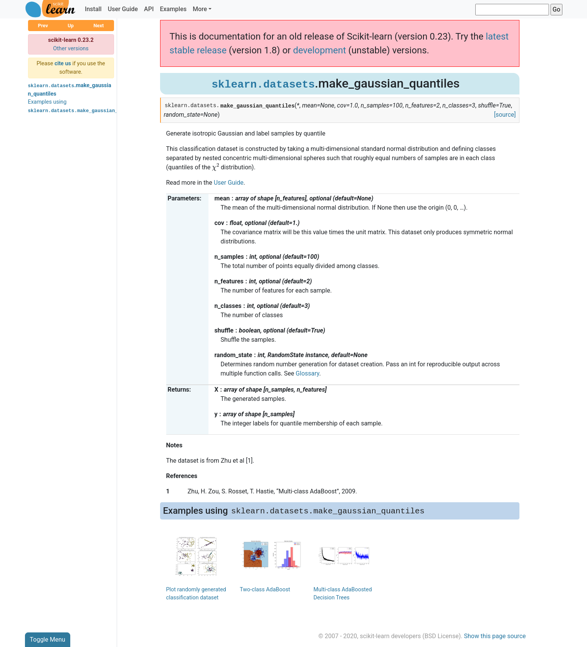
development (319, 50)
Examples (173, 9)
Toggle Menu (47, 639)
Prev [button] (43, 25)
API (149, 9)
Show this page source (495, 636)
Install (93, 9)
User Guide (123, 9)
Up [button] (71, 25)
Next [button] (98, 25)
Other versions (71, 48)
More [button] (200, 9)
